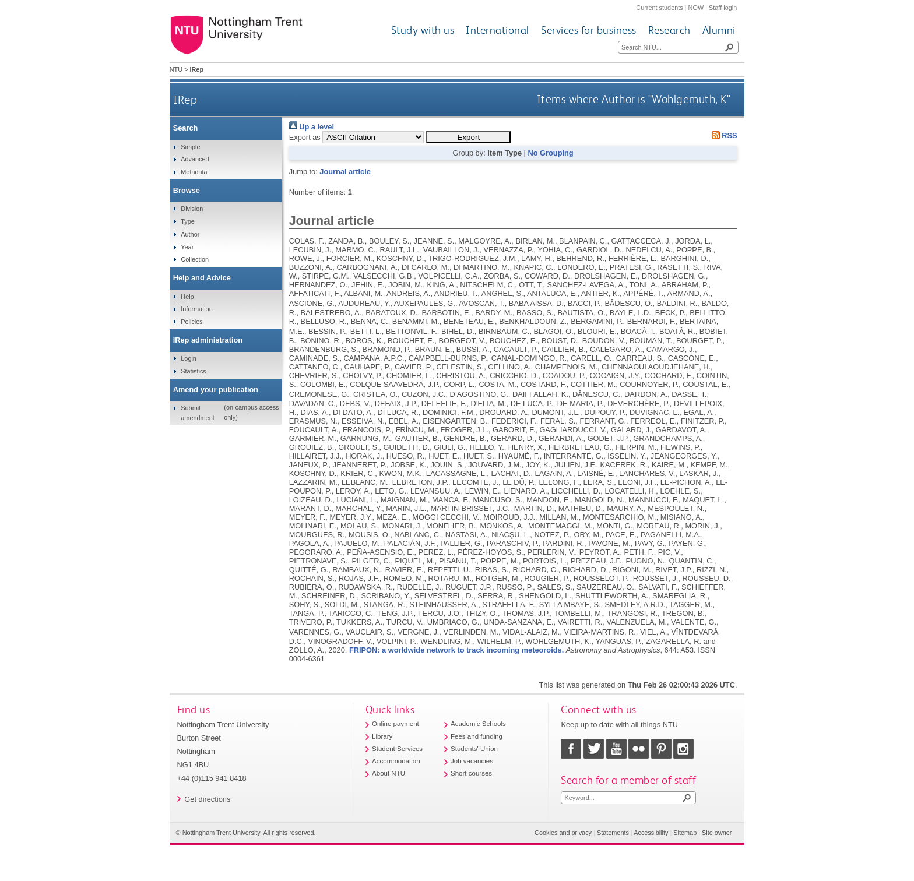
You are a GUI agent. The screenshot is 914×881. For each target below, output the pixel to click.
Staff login (723, 7)
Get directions (207, 799)
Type (188, 221)
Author (190, 234)
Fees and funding (476, 736)
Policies (191, 321)
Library (382, 736)
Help (187, 296)
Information (196, 308)
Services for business (589, 30)
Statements (613, 832)
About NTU (388, 773)
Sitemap (685, 832)
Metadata (194, 171)
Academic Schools (478, 723)
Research (669, 30)
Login (188, 358)
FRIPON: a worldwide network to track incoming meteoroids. (456, 650)
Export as (305, 137)
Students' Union (474, 748)
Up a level (311, 126)
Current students (659, 7)
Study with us (423, 30)
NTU (176, 69)
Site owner (717, 832)
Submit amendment (197, 412)
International (497, 30)
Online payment (395, 723)
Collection (195, 259)
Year (187, 247)
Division (192, 208)
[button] (468, 137)
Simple (190, 146)
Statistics (193, 371)
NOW (696, 7)
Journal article (344, 171)
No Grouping (550, 153)
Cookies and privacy (563, 832)
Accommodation (396, 760)
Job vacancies (472, 760)
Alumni (719, 30)
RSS (722, 135)
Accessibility (651, 832)
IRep (185, 99)
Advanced (195, 159)
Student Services (397, 748)
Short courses (471, 773)
